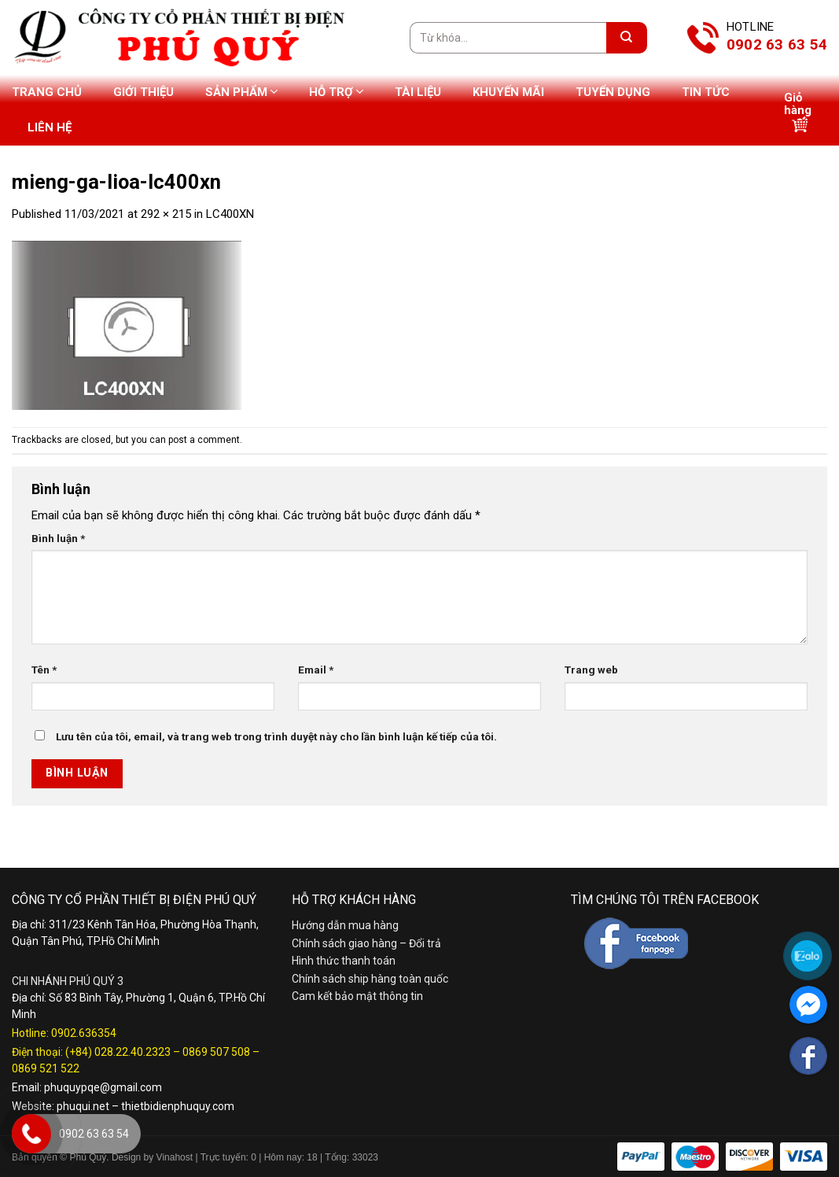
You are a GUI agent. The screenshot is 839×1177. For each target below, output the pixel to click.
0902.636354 (83, 1033)
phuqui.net (83, 1106)
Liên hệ (50, 127)
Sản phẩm (241, 91)
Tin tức (706, 92)
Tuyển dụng (613, 92)
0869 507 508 (216, 1052)
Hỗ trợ (336, 91)
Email (315, 669)
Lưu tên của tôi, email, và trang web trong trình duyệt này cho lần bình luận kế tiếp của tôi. (276, 736)
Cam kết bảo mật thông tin (357, 996)
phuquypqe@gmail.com (103, 1087)
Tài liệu (418, 92)
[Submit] (626, 38)
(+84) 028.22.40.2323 (118, 1052)
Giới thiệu (143, 92)
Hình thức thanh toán (344, 960)
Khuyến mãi (508, 92)
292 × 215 (166, 214)
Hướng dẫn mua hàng (345, 925)
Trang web (591, 669)
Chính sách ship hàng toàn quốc (370, 978)
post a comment (204, 439)
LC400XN (230, 214)
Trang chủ (47, 92)
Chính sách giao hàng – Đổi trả (366, 943)
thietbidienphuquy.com (177, 1106)
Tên (44, 669)
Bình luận (58, 538)
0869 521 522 (45, 1068)
